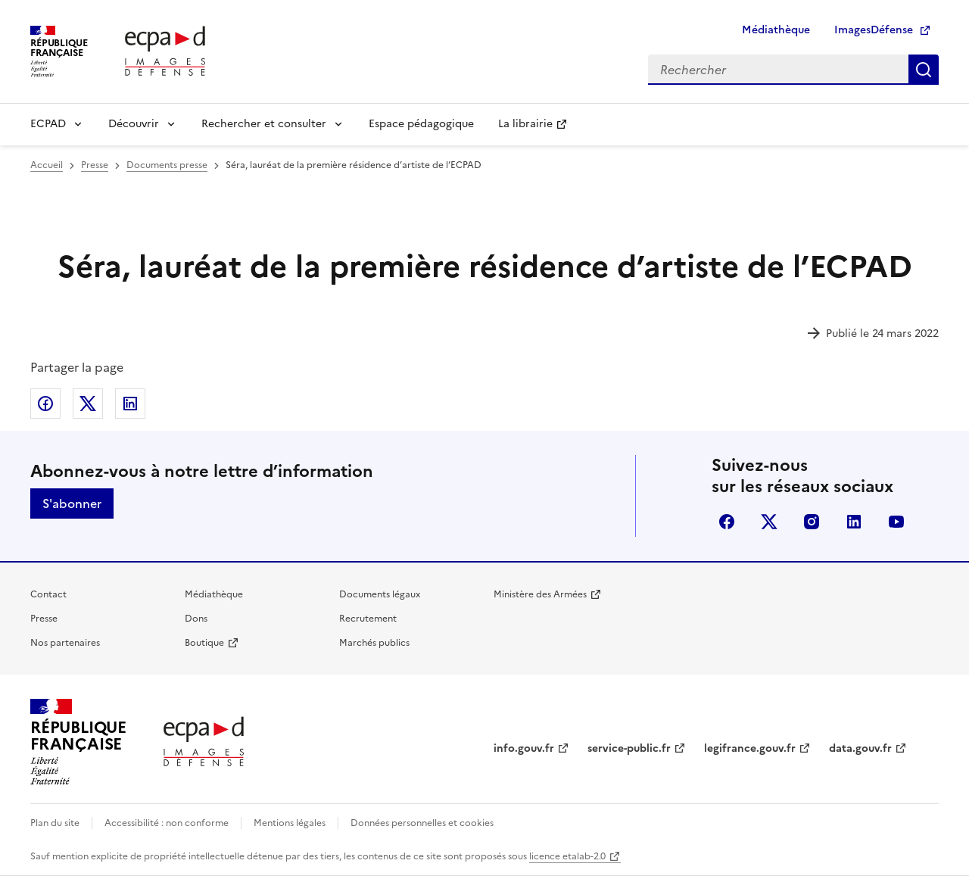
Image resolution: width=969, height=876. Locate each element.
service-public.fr (629, 748)
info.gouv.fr (524, 748)
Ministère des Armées (540, 594)
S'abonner (71, 503)
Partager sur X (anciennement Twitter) (88, 403)
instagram (811, 522)
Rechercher (923, 70)
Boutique (204, 643)
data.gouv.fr (860, 748)
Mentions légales (290, 823)
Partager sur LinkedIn (130, 403)
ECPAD (48, 124)
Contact (48, 594)
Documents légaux (379, 594)
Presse (44, 618)
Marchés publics (374, 643)
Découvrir (133, 124)
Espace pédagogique (421, 124)
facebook (727, 522)
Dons (196, 618)
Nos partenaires (65, 643)
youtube (896, 522)
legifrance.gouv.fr (750, 748)
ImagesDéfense (873, 30)
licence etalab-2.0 (567, 856)
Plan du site (54, 823)
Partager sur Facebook (45, 403)
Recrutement (368, 618)
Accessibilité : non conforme (166, 823)
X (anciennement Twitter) (769, 522)
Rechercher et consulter (263, 124)
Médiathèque (776, 30)
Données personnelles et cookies (422, 823)
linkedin (854, 522)
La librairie (525, 124)
